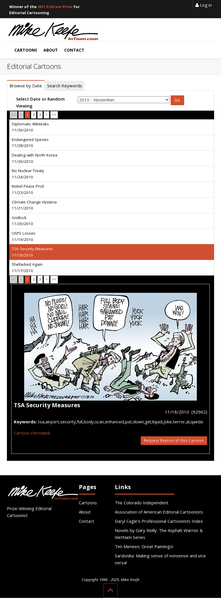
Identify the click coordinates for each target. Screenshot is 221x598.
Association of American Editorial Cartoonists (159, 512)
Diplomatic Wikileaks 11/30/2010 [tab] (30, 127)
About (85, 512)
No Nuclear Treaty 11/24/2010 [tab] (28, 174)
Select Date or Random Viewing (40, 102)
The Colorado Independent (141, 502)
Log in (203, 5)
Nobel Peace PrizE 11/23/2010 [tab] (28, 189)
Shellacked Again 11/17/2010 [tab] (27, 267)
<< (14, 115)
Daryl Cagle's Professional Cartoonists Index (159, 521)
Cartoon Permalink (32, 433)
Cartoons (88, 502)
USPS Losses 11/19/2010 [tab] (23, 236)
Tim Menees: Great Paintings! (144, 546)
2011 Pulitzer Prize (55, 6)
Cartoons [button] (25, 50)
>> (54, 115)
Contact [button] (74, 50)
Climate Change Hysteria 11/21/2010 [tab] (34, 205)
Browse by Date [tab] (25, 85)
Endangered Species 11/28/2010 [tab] (30, 142)
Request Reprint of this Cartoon (174, 440)
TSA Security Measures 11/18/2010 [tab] (32, 252)
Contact (86, 521)
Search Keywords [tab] (64, 85)
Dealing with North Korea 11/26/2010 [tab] (34, 158)
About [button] (50, 50)
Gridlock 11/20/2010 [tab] (22, 221)
